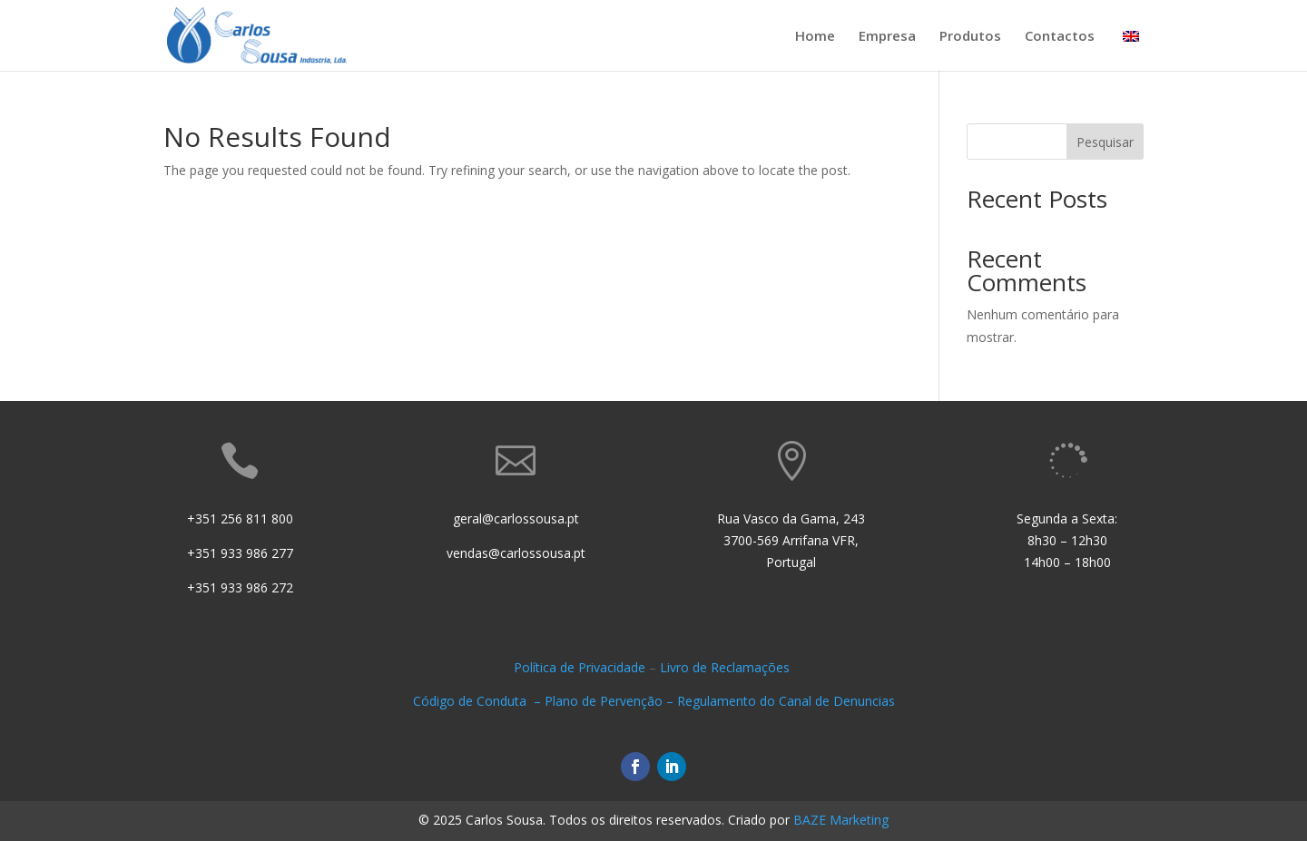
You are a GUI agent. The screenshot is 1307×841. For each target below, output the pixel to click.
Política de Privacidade (579, 667)
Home (815, 36)
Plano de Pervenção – (611, 700)
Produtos (970, 36)
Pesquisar (1105, 142)
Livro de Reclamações (726, 667)
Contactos (1060, 36)
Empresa (887, 36)
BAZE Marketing (841, 819)
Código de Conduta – (479, 700)
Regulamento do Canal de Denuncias (786, 700)
